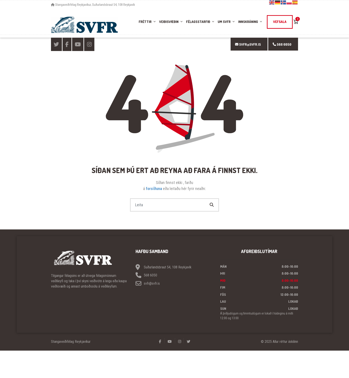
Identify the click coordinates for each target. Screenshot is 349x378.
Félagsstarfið (198, 22)
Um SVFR (224, 22)
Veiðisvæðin (169, 22)
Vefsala (279, 22)
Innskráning (248, 22)
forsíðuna (154, 188)
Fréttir (145, 22)
